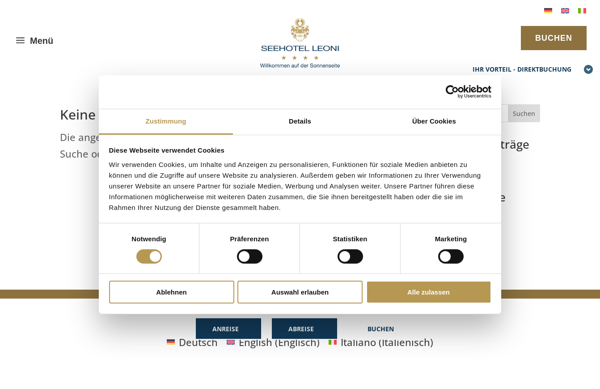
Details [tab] (300, 120)
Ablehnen (171, 292)
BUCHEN (553, 38)
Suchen (524, 113)
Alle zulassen (428, 292)
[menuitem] (548, 9)
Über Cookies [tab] (434, 120)
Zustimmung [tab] (166, 120)
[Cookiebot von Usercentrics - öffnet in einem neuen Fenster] (452, 91)
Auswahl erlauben (300, 292)
